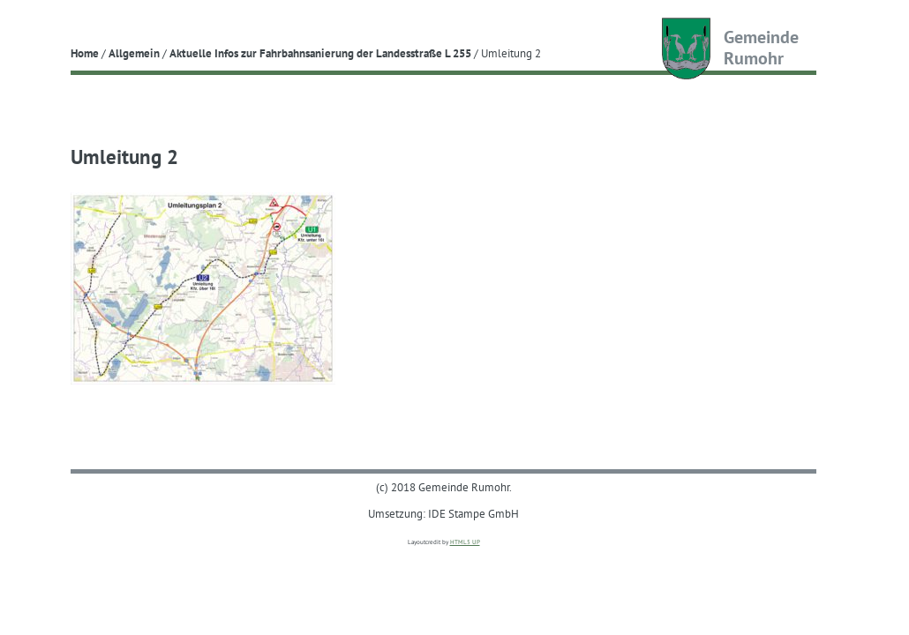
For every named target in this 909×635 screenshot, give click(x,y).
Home (85, 53)
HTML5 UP (465, 542)
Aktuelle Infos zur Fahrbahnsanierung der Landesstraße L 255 (320, 53)
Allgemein (134, 53)
